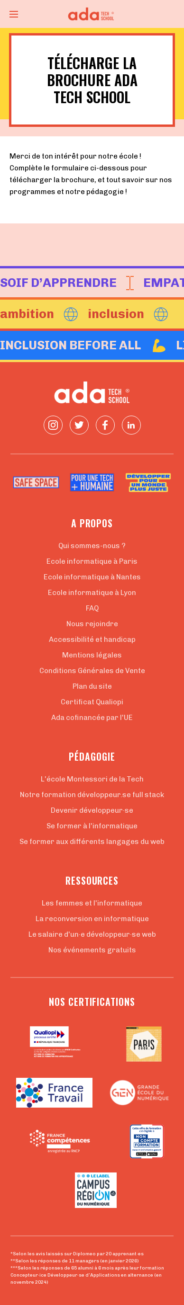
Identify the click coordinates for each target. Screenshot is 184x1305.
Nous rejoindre (92, 624)
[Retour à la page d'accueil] (92, 14)
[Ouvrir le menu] (13, 14)
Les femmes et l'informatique (92, 903)
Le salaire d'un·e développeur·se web (92, 934)
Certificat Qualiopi (92, 702)
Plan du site (92, 686)
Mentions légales (92, 655)
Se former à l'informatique (92, 826)
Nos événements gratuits (92, 950)
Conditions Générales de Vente (92, 670)
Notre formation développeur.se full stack (92, 794)
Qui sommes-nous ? (92, 546)
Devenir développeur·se (92, 810)
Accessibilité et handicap (92, 639)
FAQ (92, 608)
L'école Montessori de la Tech (92, 779)
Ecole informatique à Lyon (92, 592)
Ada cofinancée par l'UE (92, 717)
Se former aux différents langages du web (92, 841)
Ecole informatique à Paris (92, 561)
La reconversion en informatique (92, 918)
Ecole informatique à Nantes (92, 577)
